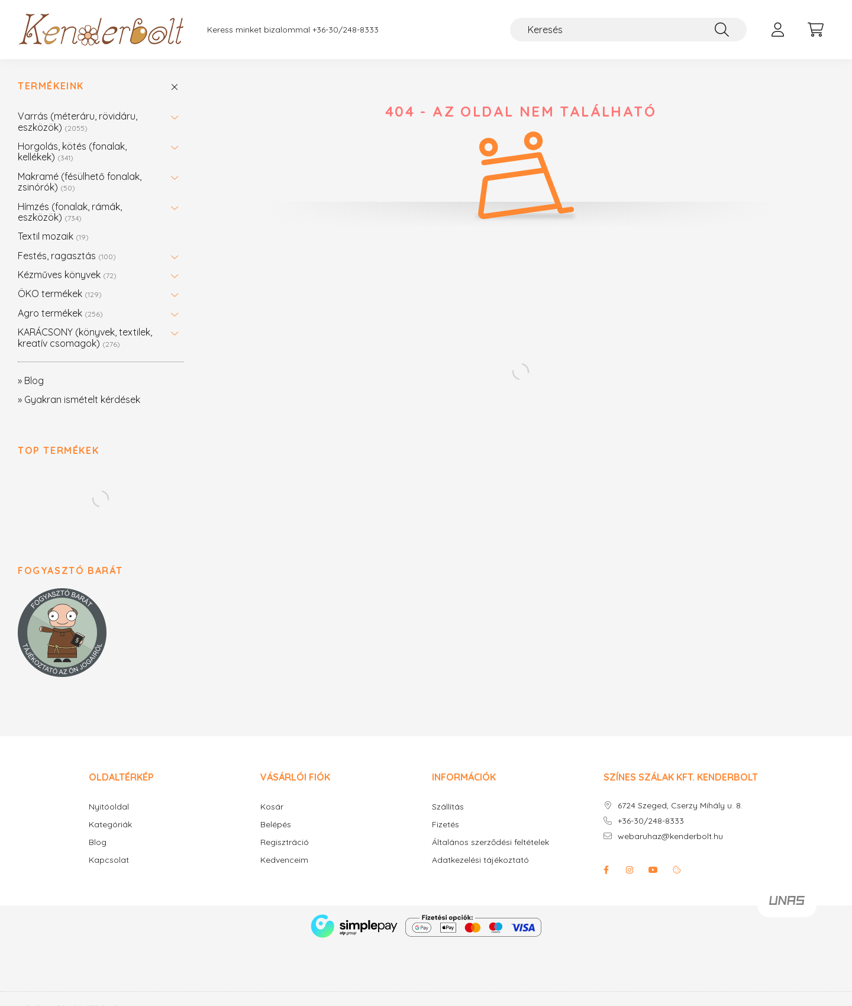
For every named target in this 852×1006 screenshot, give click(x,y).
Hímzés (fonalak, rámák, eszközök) (70, 212)
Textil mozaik (53, 236)
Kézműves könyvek (67, 274)
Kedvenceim (284, 860)
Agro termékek (60, 313)
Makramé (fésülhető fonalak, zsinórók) (79, 181)
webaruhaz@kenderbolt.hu (670, 836)
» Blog (31, 380)
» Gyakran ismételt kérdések (79, 399)
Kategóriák (110, 825)
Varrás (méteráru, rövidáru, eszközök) (77, 121)
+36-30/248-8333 (345, 30)
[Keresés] (628, 29)
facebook (606, 870)
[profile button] (777, 29)
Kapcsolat (109, 860)
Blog (97, 842)
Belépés (275, 825)
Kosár (271, 807)
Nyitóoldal (109, 807)
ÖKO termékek (60, 293)
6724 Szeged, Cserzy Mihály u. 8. (680, 806)
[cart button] (815, 29)
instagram (629, 870)
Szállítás (448, 807)
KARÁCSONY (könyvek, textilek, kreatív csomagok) (85, 337)
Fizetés (445, 825)
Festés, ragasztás (67, 256)
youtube (653, 870)
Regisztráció (284, 842)
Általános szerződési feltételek (490, 842)
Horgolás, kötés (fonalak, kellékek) (72, 151)
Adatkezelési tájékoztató (480, 860)
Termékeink (51, 86)
